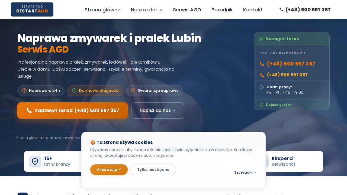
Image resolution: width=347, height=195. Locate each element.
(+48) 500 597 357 (287, 63)
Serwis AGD (187, 9)
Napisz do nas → (158, 110)
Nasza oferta (147, 9)
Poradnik (222, 9)
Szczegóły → (245, 172)
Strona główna (103, 9)
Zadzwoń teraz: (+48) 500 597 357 (72, 110)
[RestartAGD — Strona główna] (32, 9)
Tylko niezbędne (153, 169)
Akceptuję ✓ (109, 169)
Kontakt (253, 9)
